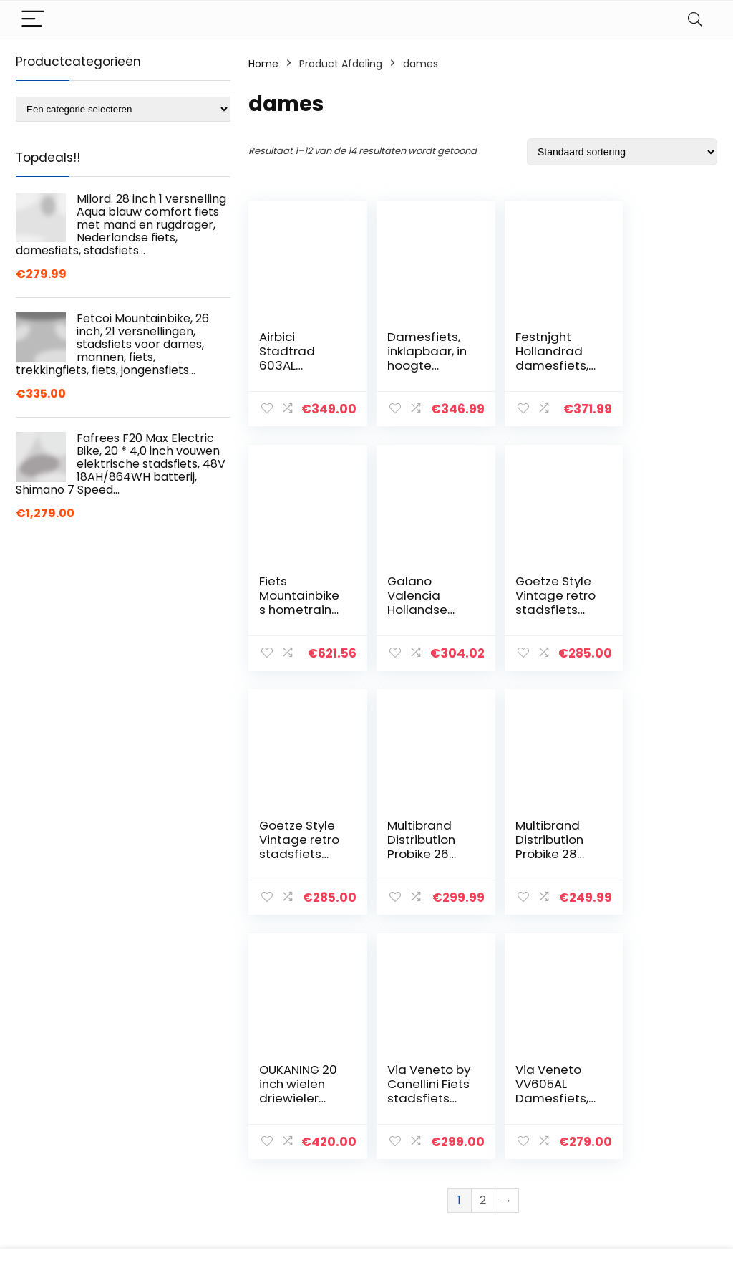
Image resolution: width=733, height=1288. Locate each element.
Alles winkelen (531, 1130)
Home (263, 64)
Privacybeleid (644, 1090)
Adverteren (525, 1190)
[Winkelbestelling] (622, 151)
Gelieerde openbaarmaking (654, 1149)
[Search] (695, 20)
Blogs (510, 1150)
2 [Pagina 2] (483, 956)
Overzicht (521, 1110)
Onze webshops (537, 1170)
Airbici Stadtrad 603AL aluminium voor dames (295, 365)
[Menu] (33, 20)
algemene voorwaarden (644, 1116)
